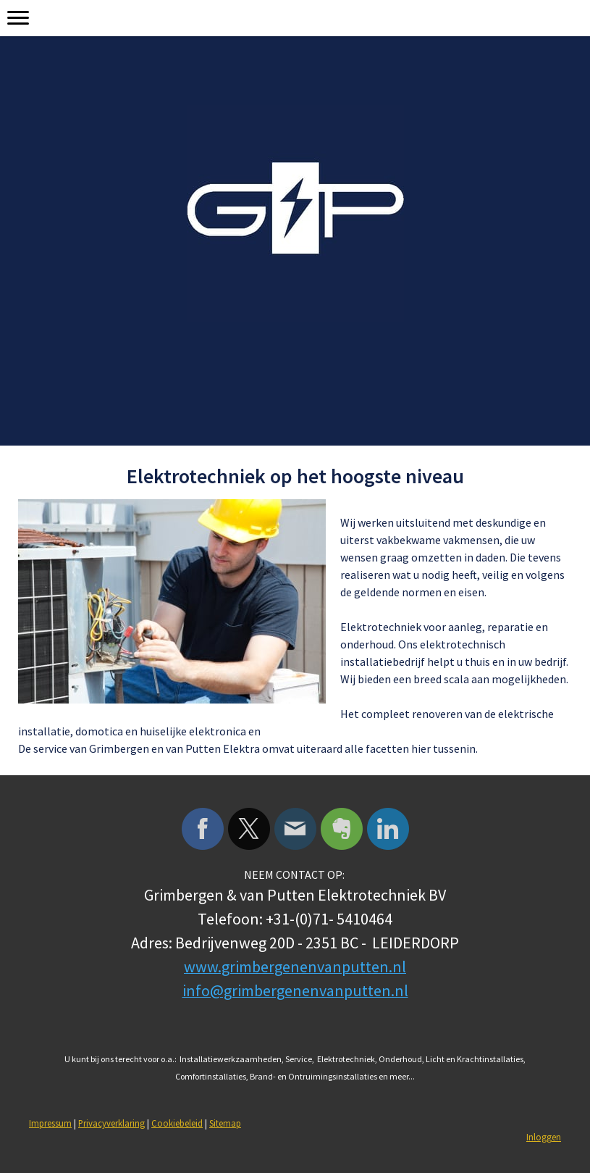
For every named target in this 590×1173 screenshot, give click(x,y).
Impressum (50, 1123)
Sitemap (225, 1123)
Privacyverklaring (111, 1123)
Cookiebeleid (177, 1123)
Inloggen (543, 1137)
